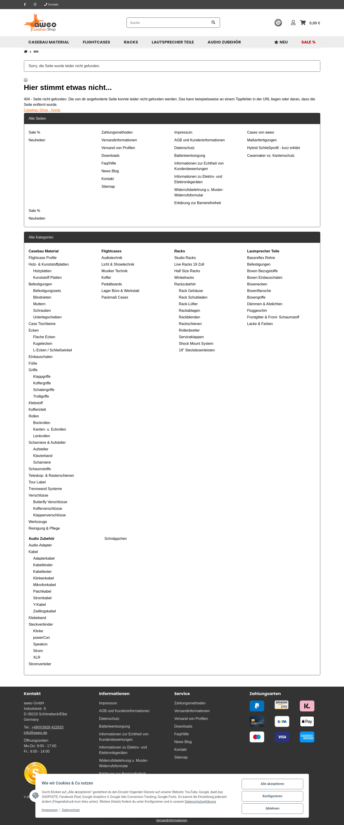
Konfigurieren (271, 797)
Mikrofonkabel (44, 585)
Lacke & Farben (260, 324)
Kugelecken (42, 343)
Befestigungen (40, 284)
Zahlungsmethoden (117, 132)
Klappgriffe (42, 376)
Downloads (110, 155)
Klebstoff (36, 403)
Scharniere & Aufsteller (47, 442)
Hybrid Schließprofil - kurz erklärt (273, 148)
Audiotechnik (111, 258)
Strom (38, 651)
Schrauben (42, 310)
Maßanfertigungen (262, 140)
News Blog (110, 171)
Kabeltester (42, 572)
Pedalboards (111, 284)
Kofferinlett (37, 409)
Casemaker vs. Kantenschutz (271, 155)
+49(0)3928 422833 (47, 727)
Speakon (40, 644)
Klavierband (43, 456)
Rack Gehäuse (191, 291)
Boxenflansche (259, 291)
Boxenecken (257, 284)
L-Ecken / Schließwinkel (52, 350)
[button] (293, 22)
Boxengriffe (256, 297)
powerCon (41, 638)
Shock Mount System (196, 343)
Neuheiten (37, 140)
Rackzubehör (185, 284)
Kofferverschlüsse (47, 508)
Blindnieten (42, 297)
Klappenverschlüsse (49, 515)
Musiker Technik (114, 271)
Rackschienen (190, 324)
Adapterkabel (44, 558)
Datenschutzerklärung (201, 802)
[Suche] (167, 23)
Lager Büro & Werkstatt (120, 291)
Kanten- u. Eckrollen (49, 429)
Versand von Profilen (118, 148)
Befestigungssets (47, 291)
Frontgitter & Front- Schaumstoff (273, 317)
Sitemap (108, 186)
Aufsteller (41, 449)
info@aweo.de (35, 733)
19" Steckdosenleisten (197, 350)
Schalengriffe (43, 390)
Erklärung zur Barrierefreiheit (197, 203)
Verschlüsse (38, 495)
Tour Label (37, 482)
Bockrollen (41, 423)
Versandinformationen (119, 140)
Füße (33, 363)
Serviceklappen (191, 337)
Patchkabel (42, 591)
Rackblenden (189, 317)
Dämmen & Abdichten (264, 304)
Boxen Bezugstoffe (262, 271)
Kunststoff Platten (47, 277)
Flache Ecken (44, 337)
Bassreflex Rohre (261, 258)
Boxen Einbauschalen (264, 277)
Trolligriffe (41, 396)
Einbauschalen (41, 357)
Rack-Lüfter (188, 304)
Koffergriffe (42, 383)
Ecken (34, 330)
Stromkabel (42, 598)
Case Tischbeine (42, 324)
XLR (36, 657)
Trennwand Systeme (45, 489)
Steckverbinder (41, 624)
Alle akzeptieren (271, 785)
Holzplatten (42, 271)
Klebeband (37, 618)
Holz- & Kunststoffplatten (49, 264)
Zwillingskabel (44, 611)
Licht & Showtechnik (117, 264)
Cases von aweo (260, 132)
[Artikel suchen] (213, 23)
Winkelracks (184, 277)
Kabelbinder (43, 565)
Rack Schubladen (193, 297)
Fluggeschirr (257, 310)
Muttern (39, 304)
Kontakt (107, 179)
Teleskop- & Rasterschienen (51, 475)
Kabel (33, 552)
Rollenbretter (189, 330)
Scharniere (42, 462)
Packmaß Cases (114, 297)
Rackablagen (189, 310)
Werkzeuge (38, 522)
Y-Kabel (39, 605)
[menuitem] (49, 42)
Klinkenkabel (43, 578)
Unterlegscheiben (47, 317)
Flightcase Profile (43, 258)
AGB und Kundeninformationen (199, 140)
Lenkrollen (41, 436)
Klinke (38, 631)
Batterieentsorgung (189, 155)
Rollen (34, 416)
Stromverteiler (40, 664)
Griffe (33, 370)
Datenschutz (72, 811)
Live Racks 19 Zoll (189, 264)
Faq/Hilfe (108, 163)
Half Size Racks (187, 271)
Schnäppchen (115, 539)
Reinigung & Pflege (44, 528)
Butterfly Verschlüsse (50, 502)
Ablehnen (271, 809)
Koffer (106, 277)
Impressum (51, 811)
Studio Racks (185, 258)
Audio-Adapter (40, 545)
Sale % (34, 132)
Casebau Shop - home (42, 110)
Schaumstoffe (40, 469)
